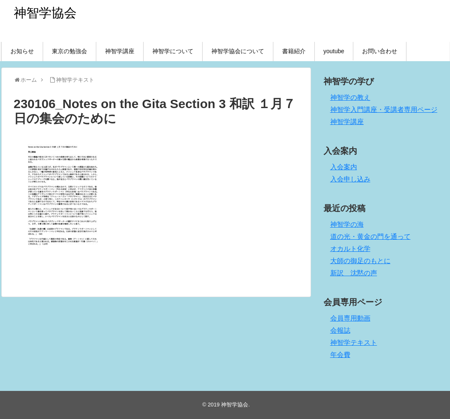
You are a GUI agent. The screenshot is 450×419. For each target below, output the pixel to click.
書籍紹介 (294, 51)
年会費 (340, 354)
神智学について (172, 51)
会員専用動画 (350, 318)
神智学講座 (119, 51)
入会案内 (343, 167)
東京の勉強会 (69, 51)
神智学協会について (237, 51)
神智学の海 (347, 224)
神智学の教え (350, 97)
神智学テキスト (353, 342)
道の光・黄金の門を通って (370, 236)
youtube (334, 51)
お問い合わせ (379, 51)
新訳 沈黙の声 (353, 273)
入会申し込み (350, 179)
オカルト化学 (350, 248)
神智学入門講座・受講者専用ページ (383, 109)
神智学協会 (45, 13)
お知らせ (22, 51)
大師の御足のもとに (360, 260)
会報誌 (340, 330)
